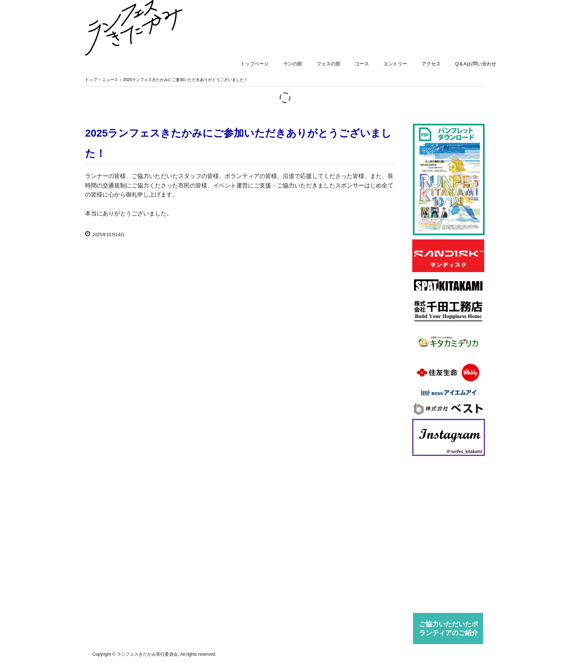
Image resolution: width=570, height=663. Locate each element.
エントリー (395, 63)
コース (362, 63)
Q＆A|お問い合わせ (475, 63)
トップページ (254, 63)
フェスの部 (328, 63)
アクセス (431, 63)
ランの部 (292, 63)
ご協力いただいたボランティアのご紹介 (448, 628)
